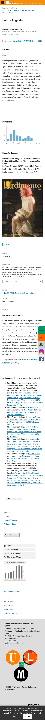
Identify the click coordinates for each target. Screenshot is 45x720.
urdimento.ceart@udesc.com (16, 643)
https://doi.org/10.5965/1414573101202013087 (24, 41)
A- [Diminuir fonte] (19, 498)
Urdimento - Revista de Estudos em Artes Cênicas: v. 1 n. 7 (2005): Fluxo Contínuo (23, 458)
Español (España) (10, 520)
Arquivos (12, 8)
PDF (7, 244)
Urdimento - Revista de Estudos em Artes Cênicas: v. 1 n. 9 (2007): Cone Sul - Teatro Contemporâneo (24, 412)
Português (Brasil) (10, 524)
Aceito (27, 717)
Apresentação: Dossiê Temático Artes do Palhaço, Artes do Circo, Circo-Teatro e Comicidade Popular (25, 395)
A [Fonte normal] (14, 498)
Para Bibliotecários (10, 613)
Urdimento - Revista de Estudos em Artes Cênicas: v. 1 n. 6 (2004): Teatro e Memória (24, 422)
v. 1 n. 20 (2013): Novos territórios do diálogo (18, 10)
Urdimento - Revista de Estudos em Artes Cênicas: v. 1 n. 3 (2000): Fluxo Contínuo (24, 434)
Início (4, 8)
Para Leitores (8, 606)
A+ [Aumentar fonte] (9, 498)
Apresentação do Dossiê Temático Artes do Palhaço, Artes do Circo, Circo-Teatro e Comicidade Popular (25, 475)
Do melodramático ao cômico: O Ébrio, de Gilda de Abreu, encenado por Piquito (24, 429)
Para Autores (8, 610)
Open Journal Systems (12, 592)
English (6, 517)
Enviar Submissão (11, 535)
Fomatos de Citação (11, 281)
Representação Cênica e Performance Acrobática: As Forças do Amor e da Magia (24, 441)
